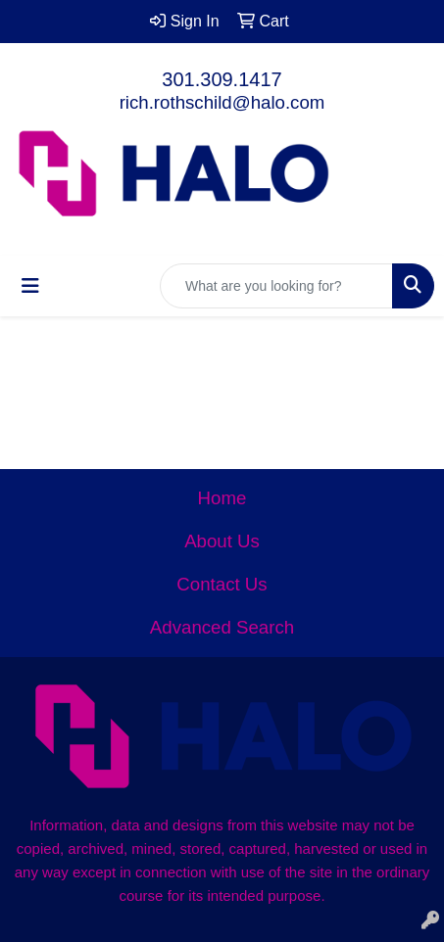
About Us (222, 541)
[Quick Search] (276, 285)
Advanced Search (222, 627)
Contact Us (221, 584)
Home (222, 498)
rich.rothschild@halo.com (222, 102)
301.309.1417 (221, 79)
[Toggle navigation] (30, 286)
